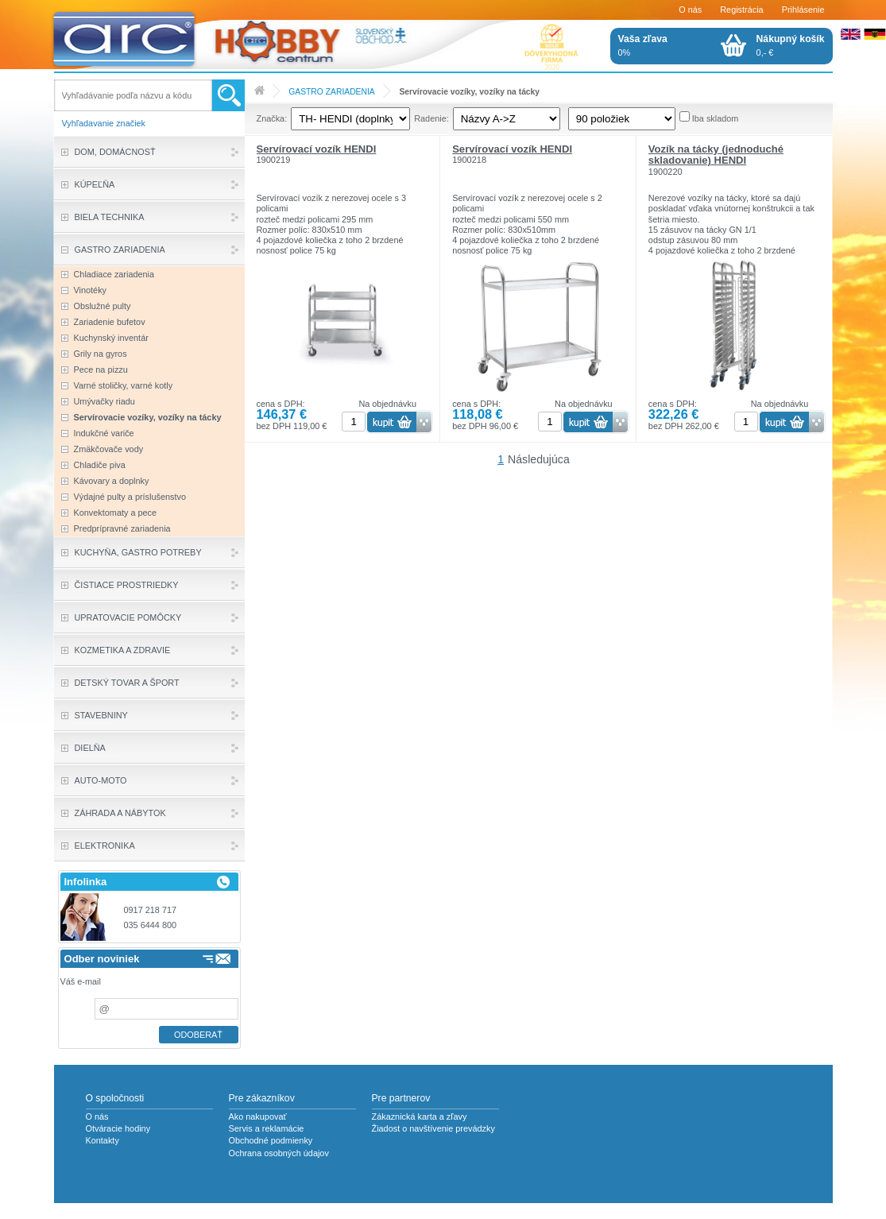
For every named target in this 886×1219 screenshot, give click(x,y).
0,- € (790, 45)
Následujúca (539, 459)
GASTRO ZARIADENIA (331, 91)
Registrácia (741, 9)
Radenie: (431, 118)
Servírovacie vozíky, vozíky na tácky (469, 91)
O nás (690, 9)
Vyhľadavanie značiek (104, 123)
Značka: (272, 118)
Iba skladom (715, 118)
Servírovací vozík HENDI (317, 149)
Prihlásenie (803, 9)
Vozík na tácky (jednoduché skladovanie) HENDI (715, 154)
